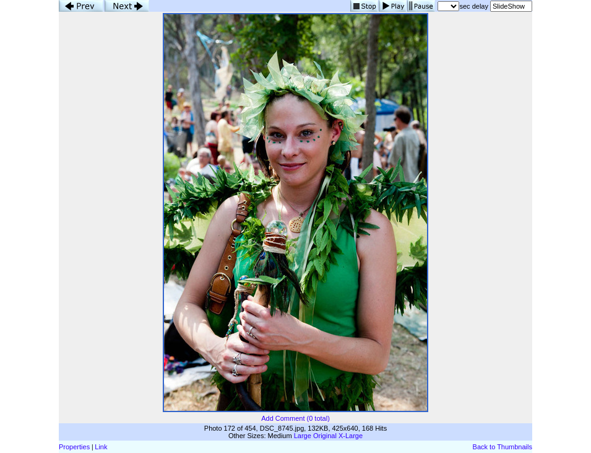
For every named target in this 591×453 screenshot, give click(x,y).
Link (101, 447)
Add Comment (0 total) (295, 418)
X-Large (351, 435)
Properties (74, 447)
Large (302, 435)
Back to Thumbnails (502, 447)
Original (325, 435)
